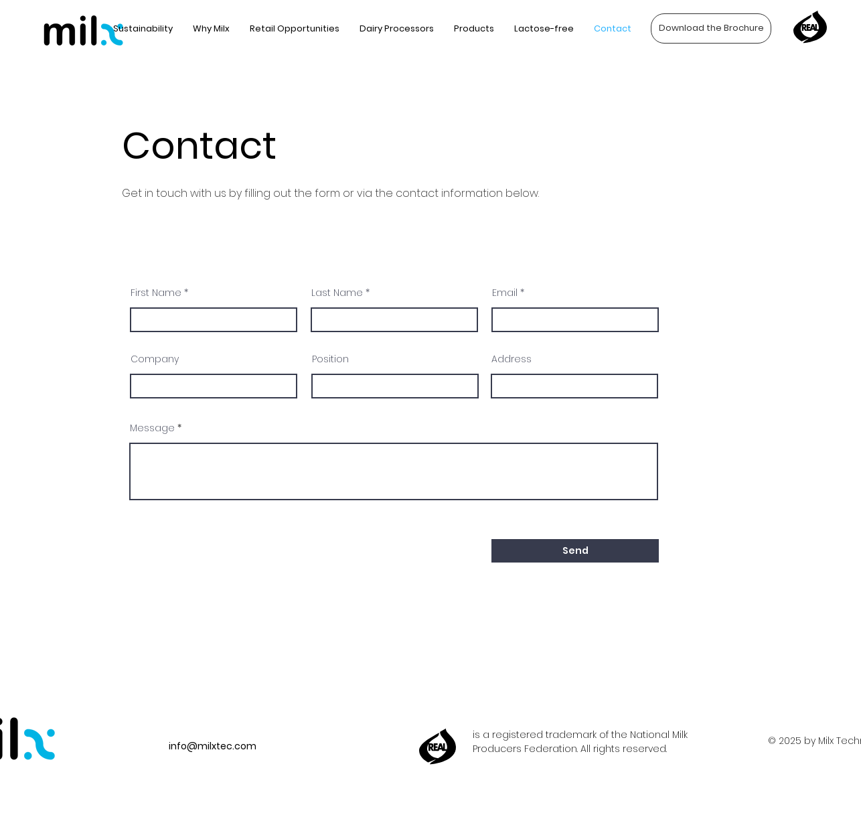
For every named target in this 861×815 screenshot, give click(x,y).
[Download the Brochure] (711, 28)
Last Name (337, 292)
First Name (156, 292)
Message (152, 428)
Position (330, 359)
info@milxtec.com (212, 746)
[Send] (575, 551)
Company (155, 359)
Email (505, 292)
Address (511, 359)
